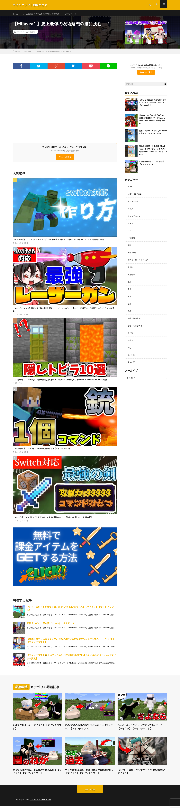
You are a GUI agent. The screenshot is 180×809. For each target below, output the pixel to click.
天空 (130, 291)
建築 (130, 305)
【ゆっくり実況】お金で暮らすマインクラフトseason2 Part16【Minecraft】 (152, 104)
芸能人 (131, 342)
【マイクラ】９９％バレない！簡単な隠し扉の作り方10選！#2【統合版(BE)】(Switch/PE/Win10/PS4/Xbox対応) (60, 382)
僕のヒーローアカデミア (138, 262)
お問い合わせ (75, 14)
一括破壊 (132, 240)
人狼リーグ (133, 254)
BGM (130, 189)
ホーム (16, 14)
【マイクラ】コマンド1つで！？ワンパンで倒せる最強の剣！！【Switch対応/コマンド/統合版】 (53, 519)
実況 (130, 298)
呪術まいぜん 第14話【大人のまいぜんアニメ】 (51, 625)
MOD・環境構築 (135, 196)
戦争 (130, 313)
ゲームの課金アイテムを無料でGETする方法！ (43, 14)
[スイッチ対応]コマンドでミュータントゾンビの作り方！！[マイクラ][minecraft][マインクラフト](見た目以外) (58, 241)
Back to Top (90, 793)
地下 (130, 283)
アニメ (131, 210)
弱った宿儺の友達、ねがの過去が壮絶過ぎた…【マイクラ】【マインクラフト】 (90, 774)
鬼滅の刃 (132, 364)
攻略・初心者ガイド (136, 327)
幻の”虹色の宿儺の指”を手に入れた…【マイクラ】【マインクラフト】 (89, 729)
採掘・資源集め (134, 320)
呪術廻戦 (32, 34)
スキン (131, 225)
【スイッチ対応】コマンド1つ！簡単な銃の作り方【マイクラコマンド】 (42, 450)
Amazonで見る (65, 159)
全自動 (131, 269)
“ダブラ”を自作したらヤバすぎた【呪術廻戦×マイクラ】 (142, 774)
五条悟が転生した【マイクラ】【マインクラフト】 (37, 729)
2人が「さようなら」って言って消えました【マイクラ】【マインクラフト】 (142, 729)
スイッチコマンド (22, 245)
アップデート (134, 203)
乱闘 (130, 247)
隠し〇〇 (18, 385)
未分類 (131, 334)
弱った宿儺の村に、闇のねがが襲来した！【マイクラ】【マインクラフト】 (37, 774)
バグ (130, 232)
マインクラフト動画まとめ (41, 803)
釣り (130, 349)
